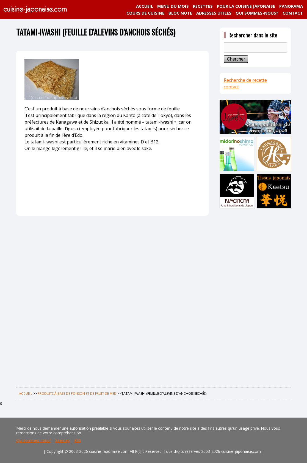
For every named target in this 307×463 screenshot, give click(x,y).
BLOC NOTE (180, 13)
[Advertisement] (255, 296)
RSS (77, 440)
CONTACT (293, 13)
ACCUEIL (144, 6)
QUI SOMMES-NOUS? (257, 13)
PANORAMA (291, 6)
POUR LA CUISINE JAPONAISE (246, 6)
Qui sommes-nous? (33, 440)
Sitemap (62, 440)
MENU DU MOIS (173, 6)
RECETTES (203, 6)
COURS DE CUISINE (145, 13)
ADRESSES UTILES (213, 13)
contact (231, 87)
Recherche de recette (245, 80)
